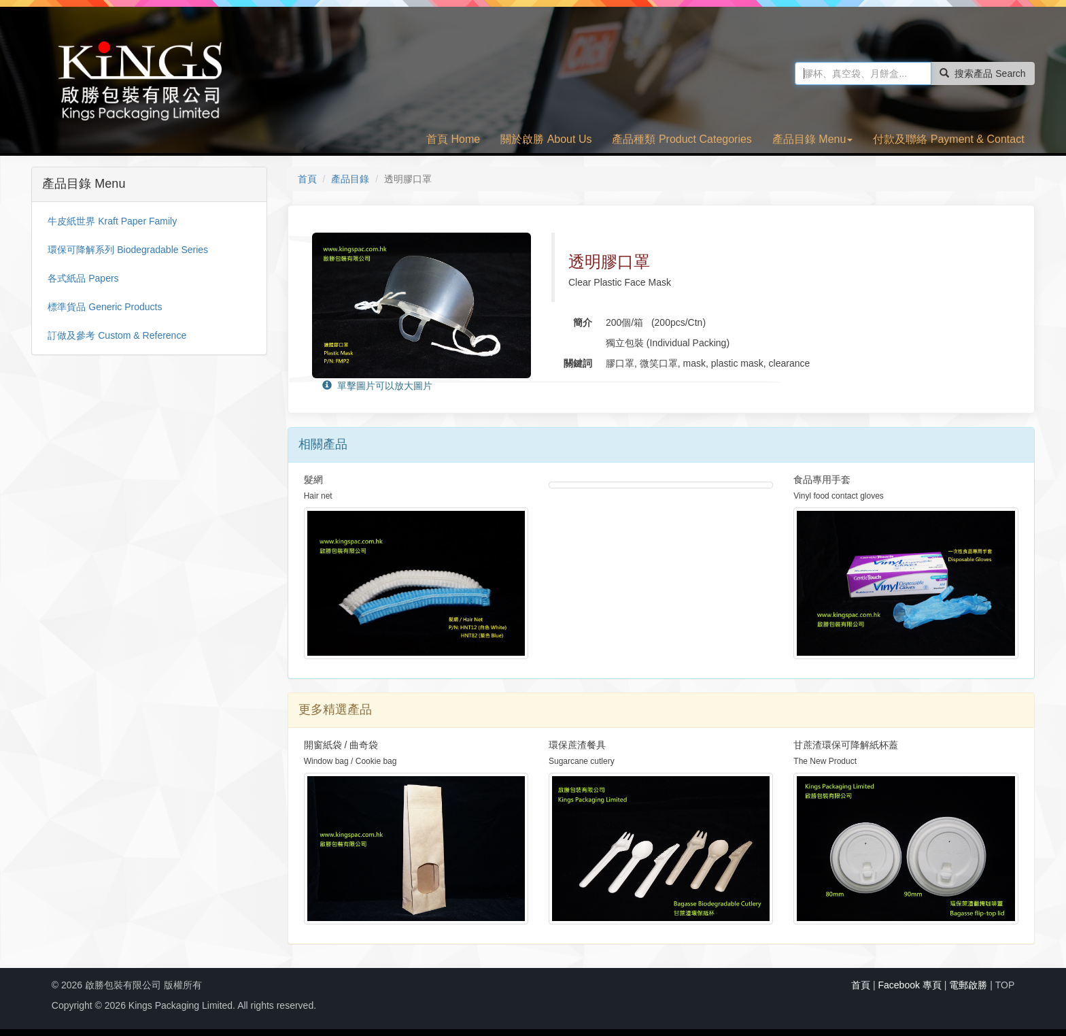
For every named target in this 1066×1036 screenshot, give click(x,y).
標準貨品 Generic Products (105, 306)
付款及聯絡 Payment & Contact (948, 139)
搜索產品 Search (982, 73)
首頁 (307, 178)
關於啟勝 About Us (545, 139)
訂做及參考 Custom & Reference (117, 335)
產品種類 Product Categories (681, 139)
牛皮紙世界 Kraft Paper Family (112, 221)
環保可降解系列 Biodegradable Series (128, 249)
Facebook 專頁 (909, 985)
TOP (1005, 985)
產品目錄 (350, 178)
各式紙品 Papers (83, 278)
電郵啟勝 (968, 985)
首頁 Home (453, 139)
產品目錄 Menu (812, 139)
